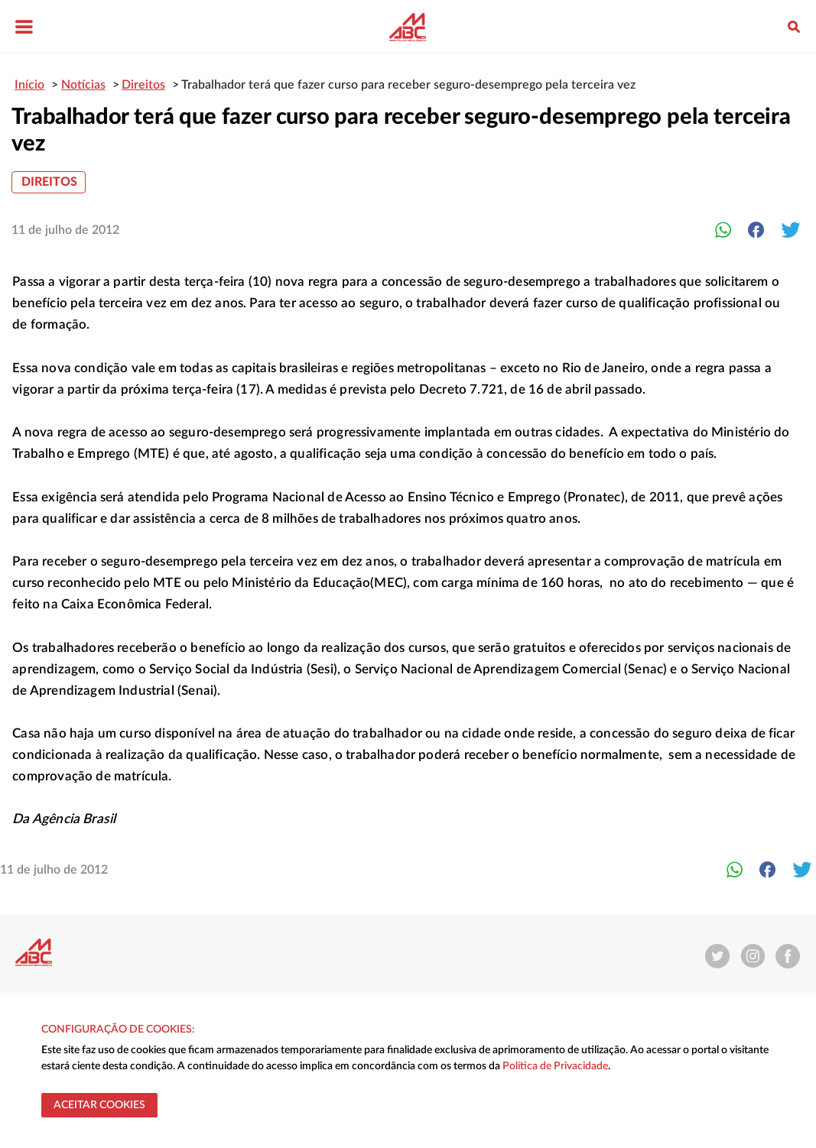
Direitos (49, 182)
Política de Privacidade (555, 1066)
